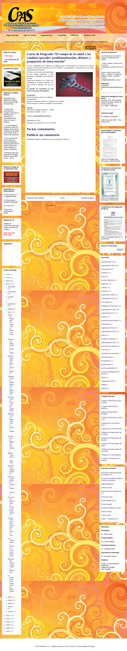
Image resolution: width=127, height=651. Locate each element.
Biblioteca (75, 35)
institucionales (106, 262)
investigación (106, 361)
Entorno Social (106, 488)
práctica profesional (108, 368)
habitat (103, 385)
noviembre (12, 292)
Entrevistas (62, 35)
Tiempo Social (106, 511)
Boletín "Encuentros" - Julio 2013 (11, 458)
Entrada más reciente (35, 198)
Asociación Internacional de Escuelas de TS (111, 474)
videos (103, 335)
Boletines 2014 (89, 35)
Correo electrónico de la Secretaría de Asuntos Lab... (11, 526)
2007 (8, 631)
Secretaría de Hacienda (109, 353)
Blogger (92, 646)
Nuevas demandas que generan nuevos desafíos (11, 364)
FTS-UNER (52, 123)
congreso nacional (107, 339)
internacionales (106, 357)
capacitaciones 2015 (108, 342)
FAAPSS (104, 273)
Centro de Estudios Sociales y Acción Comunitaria (112, 479)
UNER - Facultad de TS (109, 519)
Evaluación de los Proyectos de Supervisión (11, 404)
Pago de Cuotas (30, 35)
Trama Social (106, 515)
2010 (8, 622)
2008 (8, 628)
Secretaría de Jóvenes (109, 346)
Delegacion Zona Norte (109, 306)
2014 (8, 281)
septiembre (11, 304)
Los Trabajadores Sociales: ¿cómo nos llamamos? (11, 547)
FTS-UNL (104, 350)
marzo (10, 606)
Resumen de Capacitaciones (11, 469)
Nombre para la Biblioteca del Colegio (11, 443)
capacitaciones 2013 (41, 123)
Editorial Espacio (107, 484)
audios (103, 377)
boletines (104, 291)
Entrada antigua (87, 198)
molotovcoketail (69, 646)
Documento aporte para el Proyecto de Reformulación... (11, 506)
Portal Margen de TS (108, 500)
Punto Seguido (106, 504)
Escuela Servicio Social (109, 320)
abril (10, 603)
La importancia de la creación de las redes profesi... (11, 584)
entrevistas (105, 324)
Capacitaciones (47, 35)
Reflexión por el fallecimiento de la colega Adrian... (11, 423)
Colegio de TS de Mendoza (111, 455)
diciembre (11, 287)
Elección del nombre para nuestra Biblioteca (11, 566)
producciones (106, 364)
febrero (11, 612)
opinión (103, 317)
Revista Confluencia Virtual (111, 508)
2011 (8, 619)
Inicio (62, 198)
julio (9, 312)
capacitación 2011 (107, 313)
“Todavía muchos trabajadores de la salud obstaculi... (11, 385)
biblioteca (104, 284)
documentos (105, 269)
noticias (104, 287)
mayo (10, 600)
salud (103, 277)
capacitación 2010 (107, 298)
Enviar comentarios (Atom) (65, 205)
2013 (8, 284)
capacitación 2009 (107, 265)
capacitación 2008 (107, 295)
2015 (8, 278)
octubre (11, 297)
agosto (10, 309)
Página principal (12, 35)
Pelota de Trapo (107, 497)
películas (104, 388)
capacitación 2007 (107, 381)
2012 (8, 615)
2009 (8, 625)
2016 (8, 274)
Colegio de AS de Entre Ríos (111, 429)
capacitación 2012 (107, 328)
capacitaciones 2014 (108, 331)
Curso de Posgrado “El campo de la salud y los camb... (11, 325)
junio (10, 597)
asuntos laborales (107, 280)
